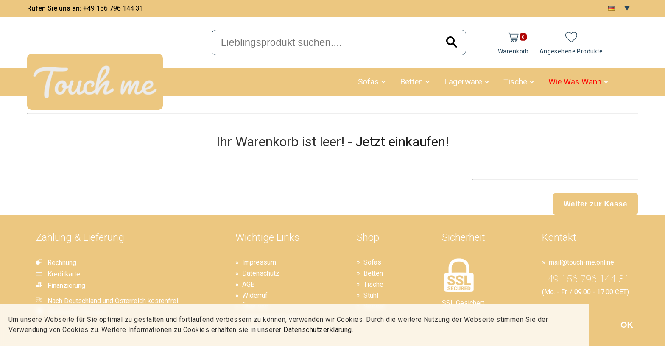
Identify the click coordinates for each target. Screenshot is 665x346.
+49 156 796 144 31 (113, 8)
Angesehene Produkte (571, 51)
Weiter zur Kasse (595, 204)
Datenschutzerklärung (317, 330)
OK (626, 324)
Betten (411, 81)
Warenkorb (513, 51)
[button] (383, 82)
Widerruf (255, 295)
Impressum (259, 262)
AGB (248, 284)
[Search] (452, 43)
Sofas (368, 81)
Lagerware (463, 81)
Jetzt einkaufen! (402, 142)
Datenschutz (260, 273)
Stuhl (370, 295)
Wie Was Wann (574, 81)
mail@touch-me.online (581, 262)
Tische (515, 81)
